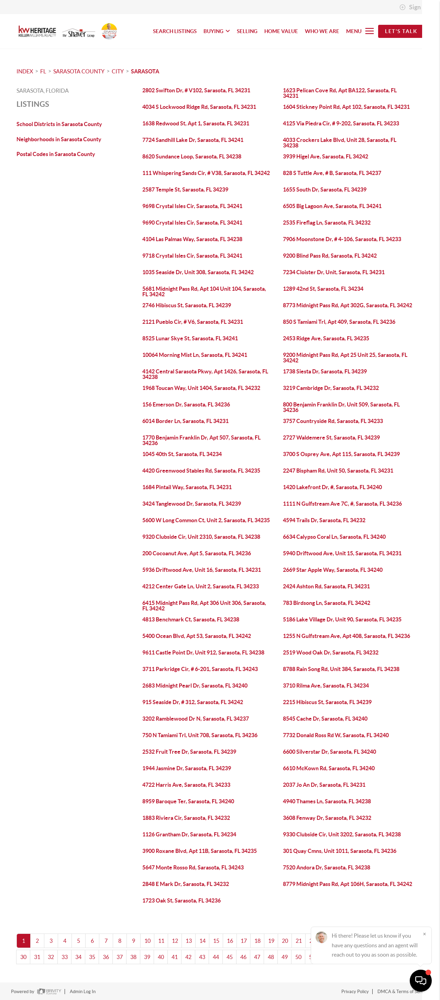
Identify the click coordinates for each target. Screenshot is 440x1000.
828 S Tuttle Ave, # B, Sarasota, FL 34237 (332, 173)
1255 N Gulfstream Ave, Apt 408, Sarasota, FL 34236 (346, 636)
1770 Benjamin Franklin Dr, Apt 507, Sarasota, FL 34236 (201, 440)
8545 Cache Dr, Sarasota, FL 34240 (325, 718)
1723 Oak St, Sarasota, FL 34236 (181, 900)
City (118, 71)
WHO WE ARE (322, 31)
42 (188, 957)
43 (202, 957)
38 (133, 957)
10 (147, 941)
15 (216, 941)
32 (51, 957)
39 (147, 957)
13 (189, 941)
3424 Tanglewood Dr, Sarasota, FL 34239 (191, 503)
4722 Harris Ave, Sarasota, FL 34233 (186, 784)
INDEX (24, 71)
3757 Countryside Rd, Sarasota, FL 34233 (333, 421)
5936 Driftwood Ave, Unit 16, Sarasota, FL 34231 (201, 570)
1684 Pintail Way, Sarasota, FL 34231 (187, 487)
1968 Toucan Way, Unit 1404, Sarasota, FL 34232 (201, 388)
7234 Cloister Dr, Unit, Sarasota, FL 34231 (334, 272)
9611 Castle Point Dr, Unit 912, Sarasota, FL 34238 (203, 652)
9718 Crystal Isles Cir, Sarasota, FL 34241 (192, 255)
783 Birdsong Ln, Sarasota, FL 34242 (326, 603)
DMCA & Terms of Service (403, 991)
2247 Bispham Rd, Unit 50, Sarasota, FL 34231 (338, 470)
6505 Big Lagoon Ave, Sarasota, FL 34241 (332, 206)
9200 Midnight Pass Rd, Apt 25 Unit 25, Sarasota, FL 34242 (345, 357)
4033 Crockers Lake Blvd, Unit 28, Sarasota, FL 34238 (339, 142)
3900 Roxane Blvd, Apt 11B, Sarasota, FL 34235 (199, 851)
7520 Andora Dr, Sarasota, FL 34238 (326, 867)
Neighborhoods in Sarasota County (58, 139)
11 (161, 941)
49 (285, 957)
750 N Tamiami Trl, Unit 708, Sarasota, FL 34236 (199, 735)
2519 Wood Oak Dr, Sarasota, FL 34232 (330, 652)
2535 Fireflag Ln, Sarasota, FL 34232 (327, 222)
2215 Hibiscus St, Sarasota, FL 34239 (327, 702)
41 (175, 957)
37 (120, 957)
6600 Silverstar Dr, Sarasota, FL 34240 (329, 751)
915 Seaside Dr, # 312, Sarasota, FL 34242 (192, 702)
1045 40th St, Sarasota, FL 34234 (182, 454)
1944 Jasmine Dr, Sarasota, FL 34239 (186, 768)
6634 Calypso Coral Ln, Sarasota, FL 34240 (334, 536)
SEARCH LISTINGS (175, 31)
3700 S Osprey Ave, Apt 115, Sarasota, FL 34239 (341, 454)
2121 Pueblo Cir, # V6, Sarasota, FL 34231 (192, 321)
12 (175, 941)
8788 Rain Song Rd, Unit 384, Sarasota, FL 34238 (341, 669)
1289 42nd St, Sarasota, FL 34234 (323, 288)
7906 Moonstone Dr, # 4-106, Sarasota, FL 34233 (342, 239)
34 (78, 957)
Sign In (413, 7)
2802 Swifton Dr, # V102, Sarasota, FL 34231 (196, 90)
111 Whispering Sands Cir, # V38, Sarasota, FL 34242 (206, 173)
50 (298, 957)
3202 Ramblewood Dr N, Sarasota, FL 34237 (195, 718)
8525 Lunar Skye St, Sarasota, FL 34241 (190, 338)
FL (43, 71)
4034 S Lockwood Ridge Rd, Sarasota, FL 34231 (199, 107)
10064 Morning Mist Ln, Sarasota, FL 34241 (194, 355)
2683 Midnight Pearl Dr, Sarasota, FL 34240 (195, 685)
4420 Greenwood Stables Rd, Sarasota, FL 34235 (201, 470)
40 (161, 957)
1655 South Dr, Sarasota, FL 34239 (324, 189)
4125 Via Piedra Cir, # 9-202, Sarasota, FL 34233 (341, 123)
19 (271, 941)
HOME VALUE (281, 31)
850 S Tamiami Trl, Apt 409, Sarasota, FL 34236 (339, 321)
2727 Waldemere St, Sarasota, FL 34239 (331, 437)
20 (285, 941)
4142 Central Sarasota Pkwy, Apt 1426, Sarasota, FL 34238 (205, 374)
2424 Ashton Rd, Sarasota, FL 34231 (326, 586)
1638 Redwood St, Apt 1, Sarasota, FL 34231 (195, 123)
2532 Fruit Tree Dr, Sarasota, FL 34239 (189, 751)
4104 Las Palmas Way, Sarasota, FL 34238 (192, 239)
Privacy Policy (355, 991)
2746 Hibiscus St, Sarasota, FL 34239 (186, 305)
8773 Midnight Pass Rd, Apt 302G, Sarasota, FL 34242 (347, 305)
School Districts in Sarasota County (59, 124)
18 (257, 941)
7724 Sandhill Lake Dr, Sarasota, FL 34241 (192, 140)
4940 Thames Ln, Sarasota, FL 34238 (327, 801)
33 (65, 957)
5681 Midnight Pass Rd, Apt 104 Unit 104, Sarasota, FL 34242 (204, 291)
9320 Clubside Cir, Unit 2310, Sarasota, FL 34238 (201, 536)
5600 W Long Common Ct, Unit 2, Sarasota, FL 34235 (206, 520)
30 (23, 957)
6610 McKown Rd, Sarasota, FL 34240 (329, 768)
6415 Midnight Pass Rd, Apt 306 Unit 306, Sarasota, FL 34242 (204, 605)
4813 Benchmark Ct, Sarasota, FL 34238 (190, 619)
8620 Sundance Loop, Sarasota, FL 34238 (191, 156)
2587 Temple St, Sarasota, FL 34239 (185, 189)
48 (271, 957)
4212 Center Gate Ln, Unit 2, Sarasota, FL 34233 (200, 586)
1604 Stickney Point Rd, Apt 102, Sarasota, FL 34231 (346, 107)
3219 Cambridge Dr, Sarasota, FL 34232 (331, 388)
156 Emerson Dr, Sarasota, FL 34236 (186, 404)
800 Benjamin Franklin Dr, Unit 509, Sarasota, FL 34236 (341, 407)
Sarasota (145, 71)
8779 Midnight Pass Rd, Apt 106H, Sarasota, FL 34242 (347, 884)
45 (230, 957)
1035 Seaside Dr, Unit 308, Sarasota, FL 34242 (198, 272)
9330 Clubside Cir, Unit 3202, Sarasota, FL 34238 (342, 834)
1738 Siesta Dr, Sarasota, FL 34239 (325, 371)
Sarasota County (78, 71)
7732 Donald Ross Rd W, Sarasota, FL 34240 (336, 735)
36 (106, 957)
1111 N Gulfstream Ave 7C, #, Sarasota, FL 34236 (342, 503)
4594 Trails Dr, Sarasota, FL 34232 (324, 520)
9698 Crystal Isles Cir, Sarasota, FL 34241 (192, 206)
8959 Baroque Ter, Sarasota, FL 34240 (188, 801)
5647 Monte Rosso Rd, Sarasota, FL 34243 (193, 867)
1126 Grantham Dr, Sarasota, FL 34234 (189, 834)
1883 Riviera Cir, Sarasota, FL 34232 (186, 818)
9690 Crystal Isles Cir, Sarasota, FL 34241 (192, 222)
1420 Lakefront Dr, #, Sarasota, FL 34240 (332, 487)
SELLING (247, 31)
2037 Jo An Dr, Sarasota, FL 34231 (324, 784)
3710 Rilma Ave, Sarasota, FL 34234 (326, 685)
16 (230, 941)
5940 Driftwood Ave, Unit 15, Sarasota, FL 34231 (342, 553)
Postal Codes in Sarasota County (55, 154)
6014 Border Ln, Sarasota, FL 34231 (185, 421)
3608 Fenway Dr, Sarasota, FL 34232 (327, 818)
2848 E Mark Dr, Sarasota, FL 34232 (185, 884)
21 (299, 941)
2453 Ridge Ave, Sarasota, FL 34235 (326, 338)
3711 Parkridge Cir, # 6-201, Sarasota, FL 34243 (200, 669)
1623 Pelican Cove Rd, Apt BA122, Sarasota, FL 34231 (340, 93)
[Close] (424, 934)
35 (92, 957)
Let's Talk (401, 31)
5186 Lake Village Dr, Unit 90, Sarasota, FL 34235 (342, 619)
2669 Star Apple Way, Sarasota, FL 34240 (333, 570)
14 (202, 941)
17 (244, 941)
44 (216, 957)
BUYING (217, 31)
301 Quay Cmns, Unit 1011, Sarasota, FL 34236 (339, 851)
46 (243, 957)
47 (257, 957)
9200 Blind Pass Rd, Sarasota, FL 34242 (330, 255)
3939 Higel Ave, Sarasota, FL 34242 (325, 156)
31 (37, 957)
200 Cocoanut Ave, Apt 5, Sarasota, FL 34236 (196, 553)
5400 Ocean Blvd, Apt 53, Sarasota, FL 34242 (196, 636)
